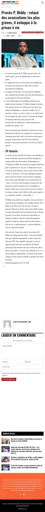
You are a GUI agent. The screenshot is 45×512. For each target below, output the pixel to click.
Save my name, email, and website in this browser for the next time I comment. (21, 374)
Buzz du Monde (39, 32)
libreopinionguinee (23, 506)
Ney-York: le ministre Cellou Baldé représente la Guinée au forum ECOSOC (26, 440)
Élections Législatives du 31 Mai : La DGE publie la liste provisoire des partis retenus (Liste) (27, 458)
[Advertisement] (22, 291)
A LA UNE (24, 32)
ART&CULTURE (31, 32)
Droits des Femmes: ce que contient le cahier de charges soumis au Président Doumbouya (26, 466)
